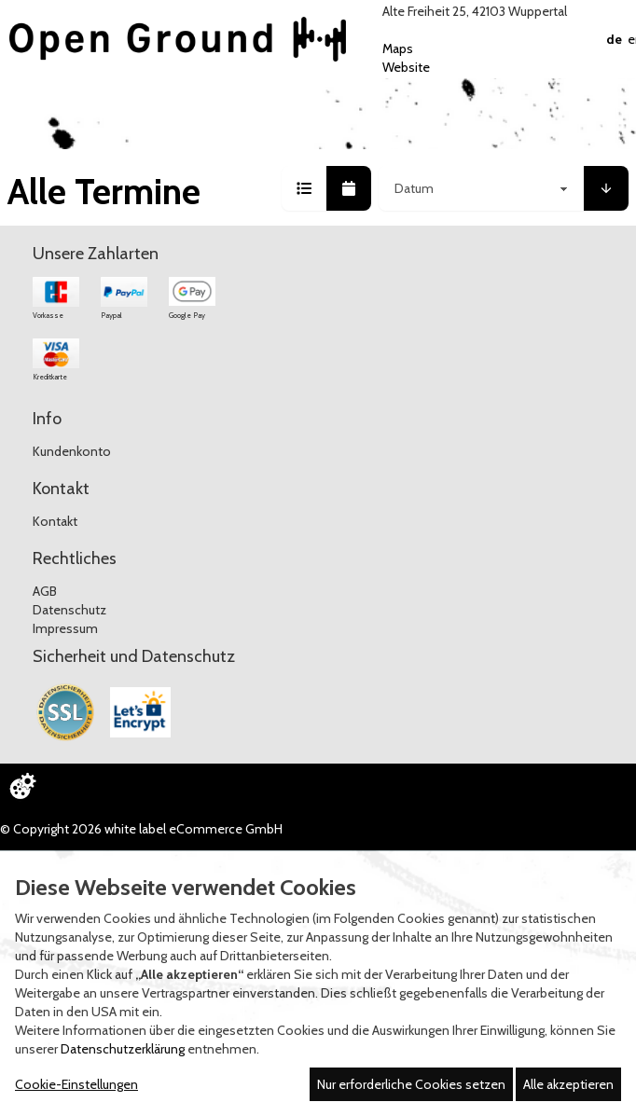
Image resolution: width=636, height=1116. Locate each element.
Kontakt (55, 521)
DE (614, 39)
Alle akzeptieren (568, 1084)
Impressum (65, 628)
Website (406, 67)
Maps (397, 48)
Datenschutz (69, 609)
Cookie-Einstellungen (76, 1084)
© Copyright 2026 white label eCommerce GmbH (141, 828)
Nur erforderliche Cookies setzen (411, 1084)
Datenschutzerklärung (123, 1048)
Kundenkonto (72, 451)
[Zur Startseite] (177, 39)
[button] (304, 188)
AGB (45, 591)
